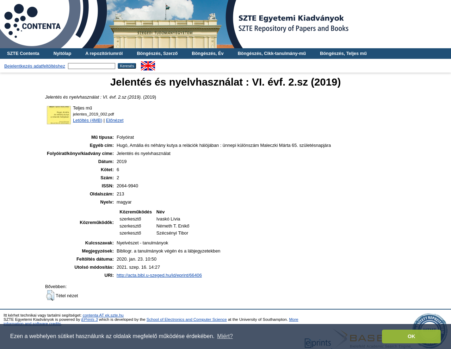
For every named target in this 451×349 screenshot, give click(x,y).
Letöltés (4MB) (87, 120)
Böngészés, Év (207, 53)
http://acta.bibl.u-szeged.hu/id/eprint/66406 (159, 275)
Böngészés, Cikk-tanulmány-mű (272, 53)
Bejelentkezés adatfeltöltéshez (34, 66)
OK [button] (411, 336)
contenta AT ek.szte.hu (103, 315)
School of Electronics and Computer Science (187, 319)
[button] (50, 295)
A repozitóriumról (104, 53)
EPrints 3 (89, 319)
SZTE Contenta (23, 53)
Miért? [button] (225, 336)
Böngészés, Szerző (157, 53)
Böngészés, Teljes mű (343, 53)
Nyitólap (62, 53)
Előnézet (115, 120)
